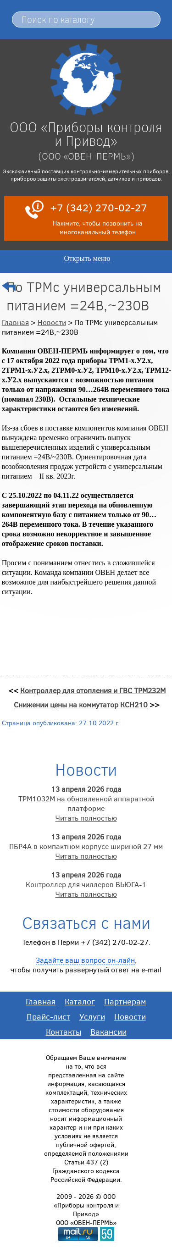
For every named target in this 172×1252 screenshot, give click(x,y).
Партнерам (125, 1001)
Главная (15, 322)
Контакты (63, 1031)
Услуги (92, 1016)
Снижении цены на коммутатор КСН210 (81, 704)
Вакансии (108, 1031)
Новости (52, 322)
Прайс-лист (48, 1016)
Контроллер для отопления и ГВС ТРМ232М (93, 690)
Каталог (80, 1001)
